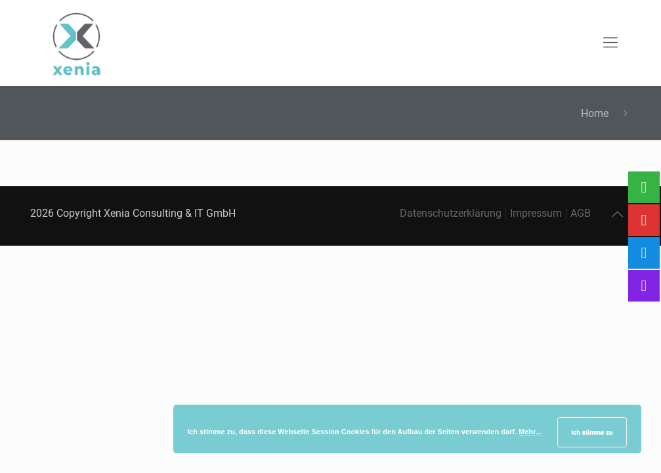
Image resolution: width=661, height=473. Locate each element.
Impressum (536, 213)
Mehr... (530, 432)
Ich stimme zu (591, 432)
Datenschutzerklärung (450, 213)
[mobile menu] (610, 43)
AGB (580, 213)
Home (594, 113)
